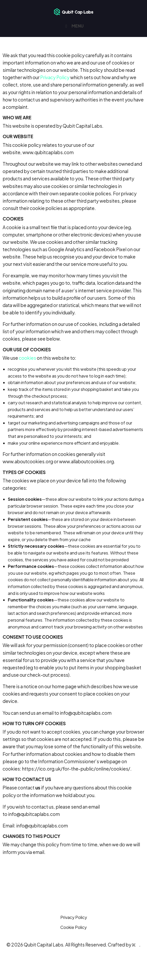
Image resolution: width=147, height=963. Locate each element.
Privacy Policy (54, 77)
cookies (27, 358)
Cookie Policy (73, 927)
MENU (73, 26)
